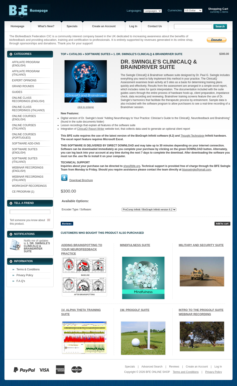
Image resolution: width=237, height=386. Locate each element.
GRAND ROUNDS (23, 86)
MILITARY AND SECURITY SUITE (201, 245)
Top (63, 54)
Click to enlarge (85, 107)
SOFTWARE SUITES (97, 54)
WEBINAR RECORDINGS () (27, 169)
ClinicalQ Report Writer (90, 128)
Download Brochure (81, 180)
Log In (133, 26)
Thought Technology (192, 135)
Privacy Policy (24, 275)
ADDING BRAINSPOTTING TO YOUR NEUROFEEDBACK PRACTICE (81, 249)
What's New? (46, 26)
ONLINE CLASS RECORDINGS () (28, 99)
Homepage (17, 26)
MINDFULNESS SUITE (135, 245)
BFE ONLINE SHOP (158, 372)
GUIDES (17, 92)
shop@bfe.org (131, 166)
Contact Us (155, 26)
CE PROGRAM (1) (23, 191)
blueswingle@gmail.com (196, 169)
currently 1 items (218, 10)
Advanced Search (151, 366)
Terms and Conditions (186, 372)
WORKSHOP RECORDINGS (29, 185)
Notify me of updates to (37, 246)
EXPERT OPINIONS (24, 80)
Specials (72, 26)
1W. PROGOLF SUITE (134, 310)
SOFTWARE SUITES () (24, 151)
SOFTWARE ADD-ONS (26, 143)
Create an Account (104, 26)
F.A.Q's (20, 281)
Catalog (75, 54)
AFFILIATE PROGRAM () (26, 64)
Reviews (174, 366)
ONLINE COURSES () (24, 118)
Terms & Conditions (28, 269)
